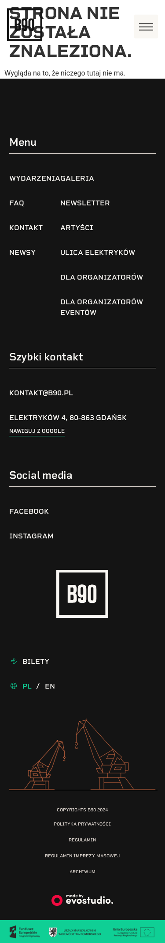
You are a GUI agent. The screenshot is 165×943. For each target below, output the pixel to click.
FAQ (16, 203)
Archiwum (82, 871)
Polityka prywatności (82, 824)
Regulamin (82, 839)
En (50, 686)
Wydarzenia (34, 178)
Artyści (76, 227)
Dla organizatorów (101, 277)
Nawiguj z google (37, 431)
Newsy (22, 252)
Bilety (35, 661)
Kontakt (26, 227)
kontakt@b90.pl (41, 393)
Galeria (77, 178)
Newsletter (85, 203)
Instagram (31, 536)
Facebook (29, 511)
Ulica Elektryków (97, 252)
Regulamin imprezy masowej (82, 855)
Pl (27, 686)
